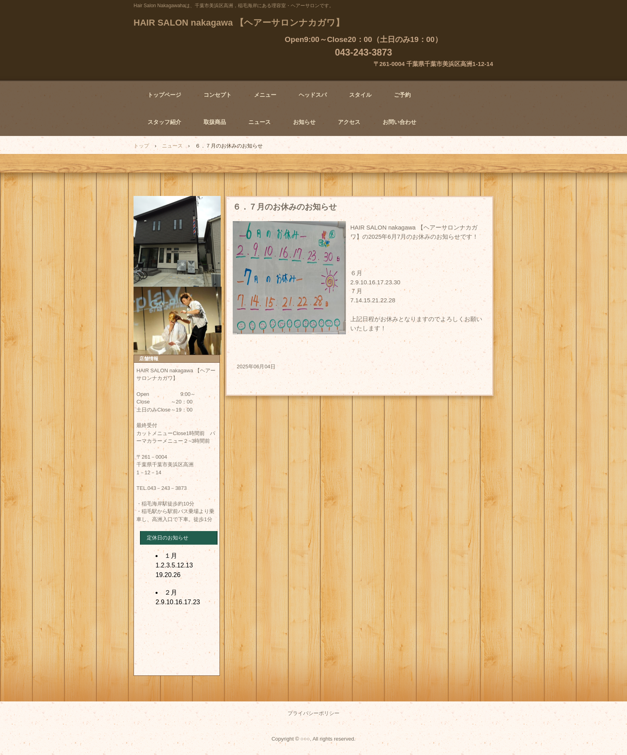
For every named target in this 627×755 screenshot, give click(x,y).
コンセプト (218, 95)
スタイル (360, 95)
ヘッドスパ (313, 95)
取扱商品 (215, 122)
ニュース (259, 122)
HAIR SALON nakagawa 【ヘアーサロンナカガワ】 (239, 23)
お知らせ (304, 122)
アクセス (349, 122)
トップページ (164, 95)
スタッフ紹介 (164, 122)
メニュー (265, 95)
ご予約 (402, 95)
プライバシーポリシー (313, 713)
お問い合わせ (399, 122)
